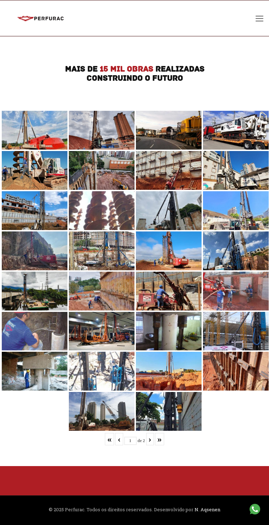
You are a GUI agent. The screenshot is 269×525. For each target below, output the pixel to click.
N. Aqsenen (207, 509)
